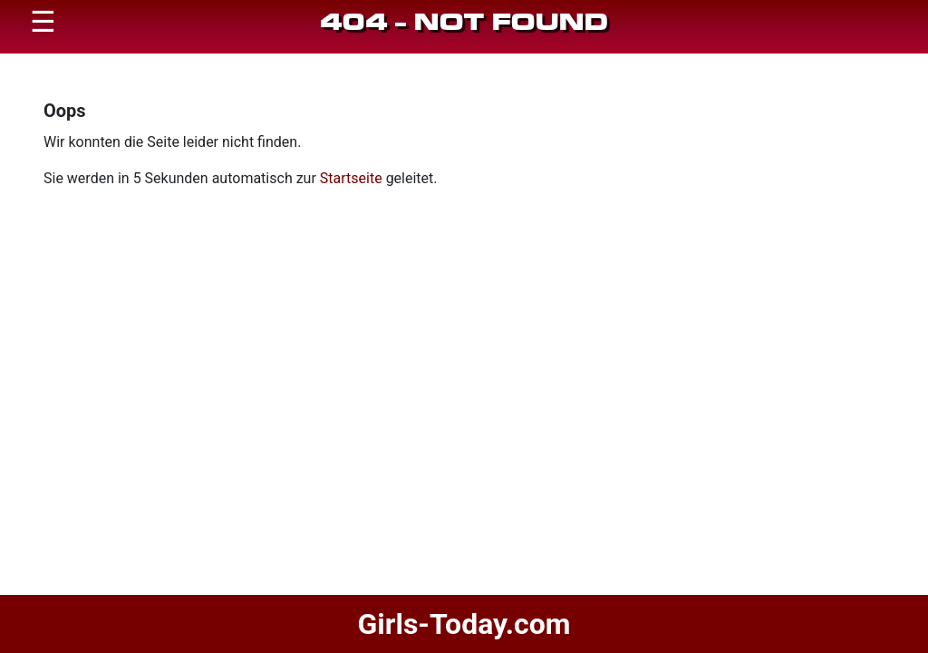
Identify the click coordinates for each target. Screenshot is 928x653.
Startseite (351, 178)
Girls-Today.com (463, 624)
